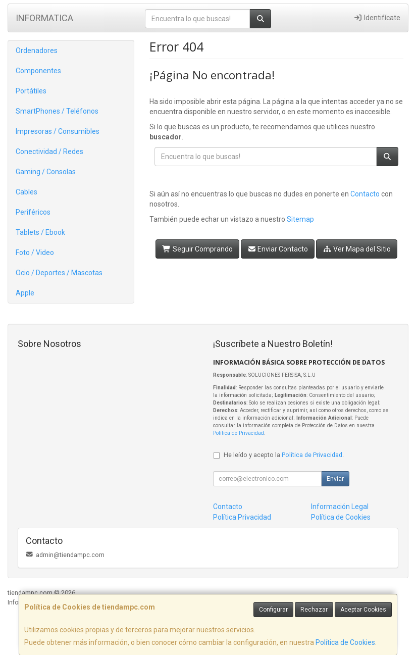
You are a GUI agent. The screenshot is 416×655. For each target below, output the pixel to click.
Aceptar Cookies (363, 609)
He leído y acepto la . (284, 455)
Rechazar (314, 609)
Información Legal (340, 506)
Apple (25, 293)
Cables (26, 192)
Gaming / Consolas (46, 172)
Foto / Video (35, 252)
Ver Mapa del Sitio (357, 249)
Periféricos (33, 212)
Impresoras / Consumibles (57, 131)
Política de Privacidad (238, 433)
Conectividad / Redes (49, 151)
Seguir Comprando (197, 249)
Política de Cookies (345, 642)
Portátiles (31, 91)
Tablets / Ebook (40, 232)
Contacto (365, 194)
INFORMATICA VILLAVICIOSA (44, 21)
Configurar (273, 609)
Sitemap (300, 219)
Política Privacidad (242, 517)
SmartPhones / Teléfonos (57, 111)
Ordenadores (37, 50)
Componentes (38, 71)
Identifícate (376, 18)
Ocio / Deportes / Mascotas (59, 273)
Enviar (335, 478)
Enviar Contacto (277, 249)
